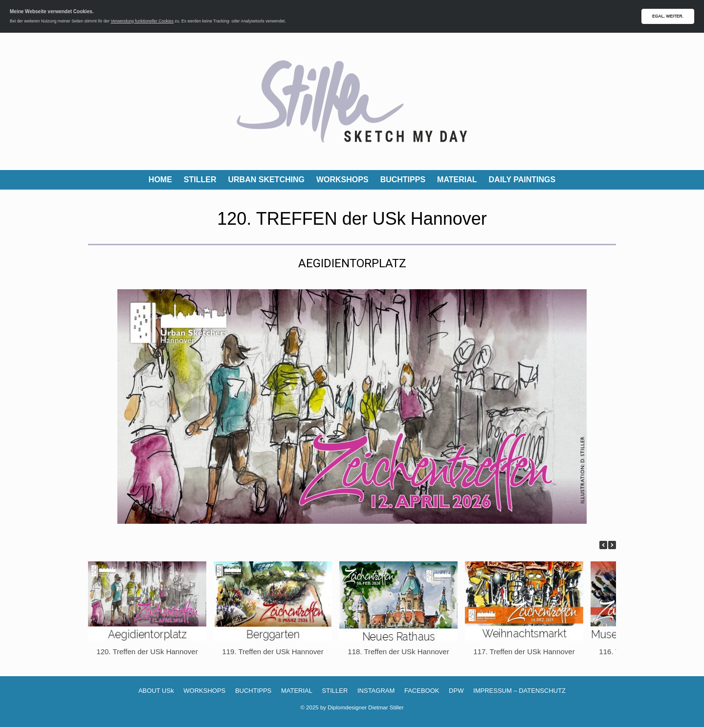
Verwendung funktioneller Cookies (142, 21)
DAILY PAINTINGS (522, 179)
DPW (456, 690)
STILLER (200, 179)
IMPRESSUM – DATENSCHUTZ (519, 690)
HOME (160, 179)
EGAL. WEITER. (667, 16)
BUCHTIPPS (402, 179)
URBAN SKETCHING (266, 179)
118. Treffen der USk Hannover (398, 651)
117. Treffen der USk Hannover (523, 651)
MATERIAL (457, 179)
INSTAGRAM (376, 690)
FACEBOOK (422, 690)
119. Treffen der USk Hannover (272, 651)
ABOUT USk (156, 690)
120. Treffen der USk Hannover (147, 651)
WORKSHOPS (342, 179)
